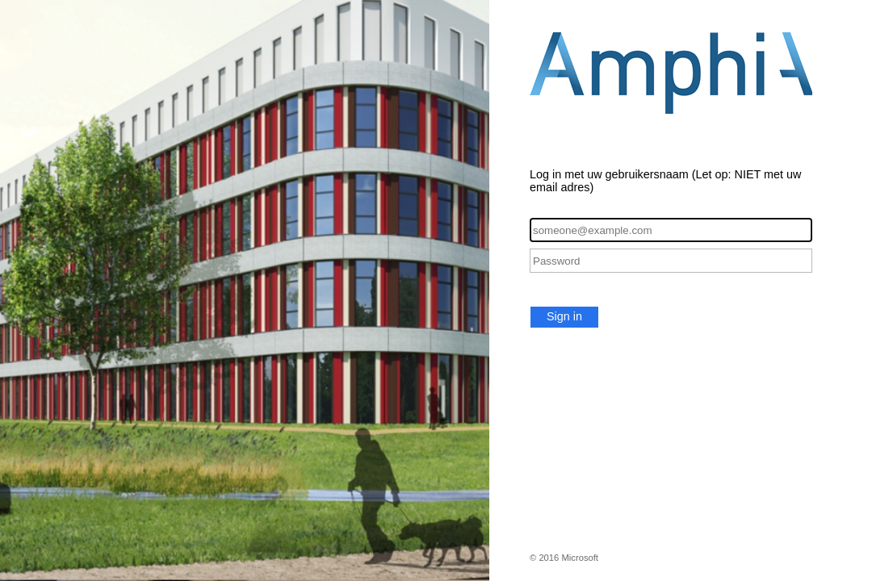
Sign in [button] (564, 316)
